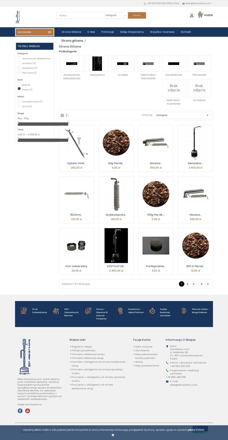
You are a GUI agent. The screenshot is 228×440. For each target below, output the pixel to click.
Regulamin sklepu (82, 346)
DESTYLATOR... (116, 266)
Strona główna (71, 32)
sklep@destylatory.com (198, 3)
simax (27, 106)
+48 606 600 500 (180, 366)
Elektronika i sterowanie (148, 76)
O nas (91, 32)
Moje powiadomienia (147, 365)
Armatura (29, 63)
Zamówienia (142, 350)
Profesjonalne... (155, 266)
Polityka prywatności (83, 350)
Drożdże (123, 75)
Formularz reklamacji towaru (88, 354)
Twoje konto (142, 340)
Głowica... (156, 163)
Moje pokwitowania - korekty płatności (147, 356)
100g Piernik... (155, 215)
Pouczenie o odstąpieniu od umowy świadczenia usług (92, 386)
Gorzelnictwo (173, 75)
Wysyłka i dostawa (162, 32)
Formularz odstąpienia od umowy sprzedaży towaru (97, 371)
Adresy (139, 361)
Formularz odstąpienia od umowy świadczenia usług (98, 363)
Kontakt (186, 32)
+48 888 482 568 (176, 377)
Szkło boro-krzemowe (174, 102)
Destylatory (29, 68)
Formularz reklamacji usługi (88, 358)
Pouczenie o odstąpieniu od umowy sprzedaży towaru (98, 379)
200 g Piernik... (195, 266)
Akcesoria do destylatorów (37, 58)
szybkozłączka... (116, 215)
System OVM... (76, 163)
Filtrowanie (29, 72)
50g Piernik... (116, 163)
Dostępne (183, 115)
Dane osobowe (144, 346)
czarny (27, 89)
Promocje (107, 32)
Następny (208, 284)
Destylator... (195, 163)
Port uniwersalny (76, 266)
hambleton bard (32, 101)
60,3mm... (76, 215)
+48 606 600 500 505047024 (163, 3)
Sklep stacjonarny (132, 32)
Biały (26, 84)
